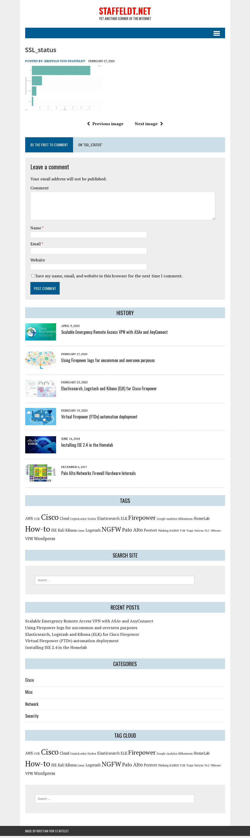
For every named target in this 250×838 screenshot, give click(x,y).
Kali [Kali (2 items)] (61, 532)
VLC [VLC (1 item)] (207, 532)
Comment (39, 190)
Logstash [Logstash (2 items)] (93, 532)
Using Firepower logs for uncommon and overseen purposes (108, 362)
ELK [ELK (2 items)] (124, 520)
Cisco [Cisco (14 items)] (50, 519)
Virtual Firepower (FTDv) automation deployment (99, 419)
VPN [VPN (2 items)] (29, 540)
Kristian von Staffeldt (64, 63)
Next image (149, 126)
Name (36, 229)
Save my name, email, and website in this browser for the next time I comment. (109, 278)
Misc (29, 694)
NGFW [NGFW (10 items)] (111, 531)
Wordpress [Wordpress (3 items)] (44, 540)
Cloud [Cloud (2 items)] (64, 520)
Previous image (105, 126)
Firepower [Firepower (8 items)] (142, 519)
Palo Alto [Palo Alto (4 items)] (132, 532)
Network (31, 706)
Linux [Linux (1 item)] (81, 532)
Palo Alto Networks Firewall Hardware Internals (98, 475)
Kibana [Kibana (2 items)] (71, 532)
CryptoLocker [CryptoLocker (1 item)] (78, 521)
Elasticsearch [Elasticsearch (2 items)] (108, 520)
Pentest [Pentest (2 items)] (150, 532)
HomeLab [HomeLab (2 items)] (202, 520)
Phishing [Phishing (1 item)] (163, 532)
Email (35, 246)
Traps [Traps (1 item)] (189, 532)
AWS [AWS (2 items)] (29, 520)
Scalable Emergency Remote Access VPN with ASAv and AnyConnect (114, 334)
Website (37, 262)
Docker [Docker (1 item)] (92, 521)
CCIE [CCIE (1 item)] (37, 521)
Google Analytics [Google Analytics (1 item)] (167, 521)
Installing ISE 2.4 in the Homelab (87, 447)
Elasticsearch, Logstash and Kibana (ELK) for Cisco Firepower (109, 390)
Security (31, 718)
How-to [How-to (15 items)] (37, 531)
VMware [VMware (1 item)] (216, 532)
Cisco (29, 682)
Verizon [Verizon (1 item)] (198, 532)
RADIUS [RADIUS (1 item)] (174, 532)
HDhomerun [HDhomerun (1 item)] (185, 521)
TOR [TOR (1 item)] (182, 532)
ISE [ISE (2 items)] (54, 532)
